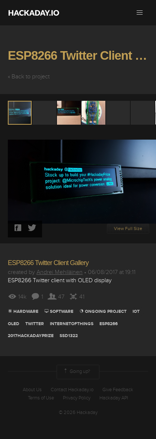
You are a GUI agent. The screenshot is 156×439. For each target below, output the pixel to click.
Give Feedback (117, 390)
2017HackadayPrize (31, 336)
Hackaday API (113, 398)
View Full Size (128, 228)
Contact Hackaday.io (72, 390)
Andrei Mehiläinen (59, 272)
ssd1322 (69, 336)
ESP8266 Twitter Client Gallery (48, 263)
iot (136, 311)
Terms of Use (41, 398)
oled (13, 324)
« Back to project (29, 76)
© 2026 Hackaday (78, 412)
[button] (139, 12)
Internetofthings (71, 324)
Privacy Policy (76, 398)
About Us (32, 390)
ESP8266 (108, 324)
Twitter (34, 324)
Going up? (76, 372)
